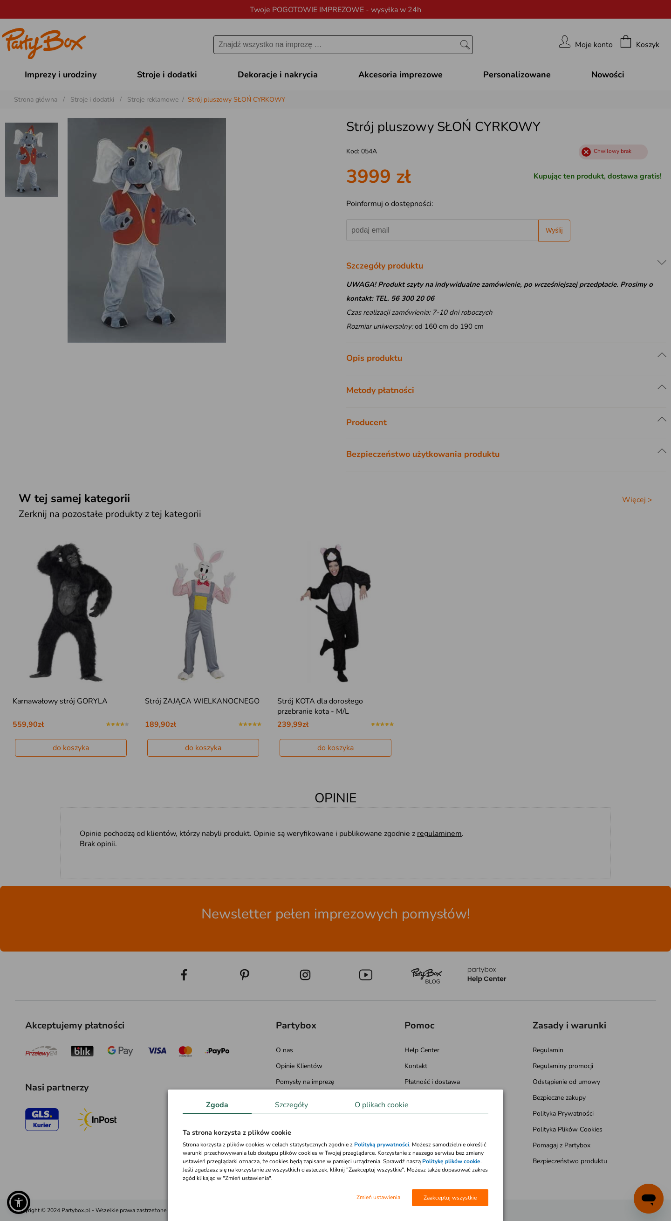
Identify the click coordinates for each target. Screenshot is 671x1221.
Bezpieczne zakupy (559, 1097)
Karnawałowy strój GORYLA (60, 701)
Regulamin (548, 1050)
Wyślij (554, 230)
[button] (18, 1202)
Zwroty (414, 1097)
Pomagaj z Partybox (561, 1145)
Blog (282, 1113)
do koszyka (71, 748)
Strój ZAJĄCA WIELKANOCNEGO (202, 701)
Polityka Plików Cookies (568, 1129)
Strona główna (35, 99)
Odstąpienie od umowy (566, 1081)
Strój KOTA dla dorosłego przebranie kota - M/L (320, 706)
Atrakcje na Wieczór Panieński (319, 1097)
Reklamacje (420, 1113)
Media (284, 1129)
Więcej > (637, 500)
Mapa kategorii (297, 1145)
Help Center (421, 1050)
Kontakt (415, 1066)
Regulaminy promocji (563, 1066)
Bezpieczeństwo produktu (570, 1161)
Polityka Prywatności (563, 1113)
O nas (284, 1050)
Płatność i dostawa (432, 1081)
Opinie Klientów (299, 1066)
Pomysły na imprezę (305, 1081)
